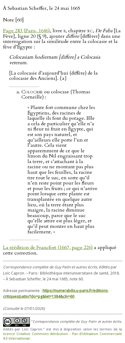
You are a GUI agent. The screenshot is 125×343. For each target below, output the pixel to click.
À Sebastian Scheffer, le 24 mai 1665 (41, 8)
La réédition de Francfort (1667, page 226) (48, 247)
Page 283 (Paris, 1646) (26, 30)
